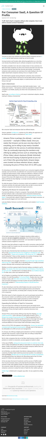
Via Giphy (15, 395)
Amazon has (34, 325)
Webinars (3, 432)
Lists (2, 429)
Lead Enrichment (5, 420)
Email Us (26, 430)
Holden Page (5, 371)
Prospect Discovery (5, 418)
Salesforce (26, 418)
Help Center (26, 429)
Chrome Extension (28, 424)
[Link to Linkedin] (4, 434)
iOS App (26, 423)
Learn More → (23, 3)
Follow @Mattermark (19, 376)
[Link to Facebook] (5, 434)
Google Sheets (27, 421)
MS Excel (26, 420)
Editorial (14, 9)
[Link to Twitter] (2, 434)
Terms (25, 433)
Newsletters (4, 430)
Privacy (25, 432)
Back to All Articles (6, 9)
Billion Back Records (10, 395)
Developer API (4, 421)
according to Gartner (14, 94)
